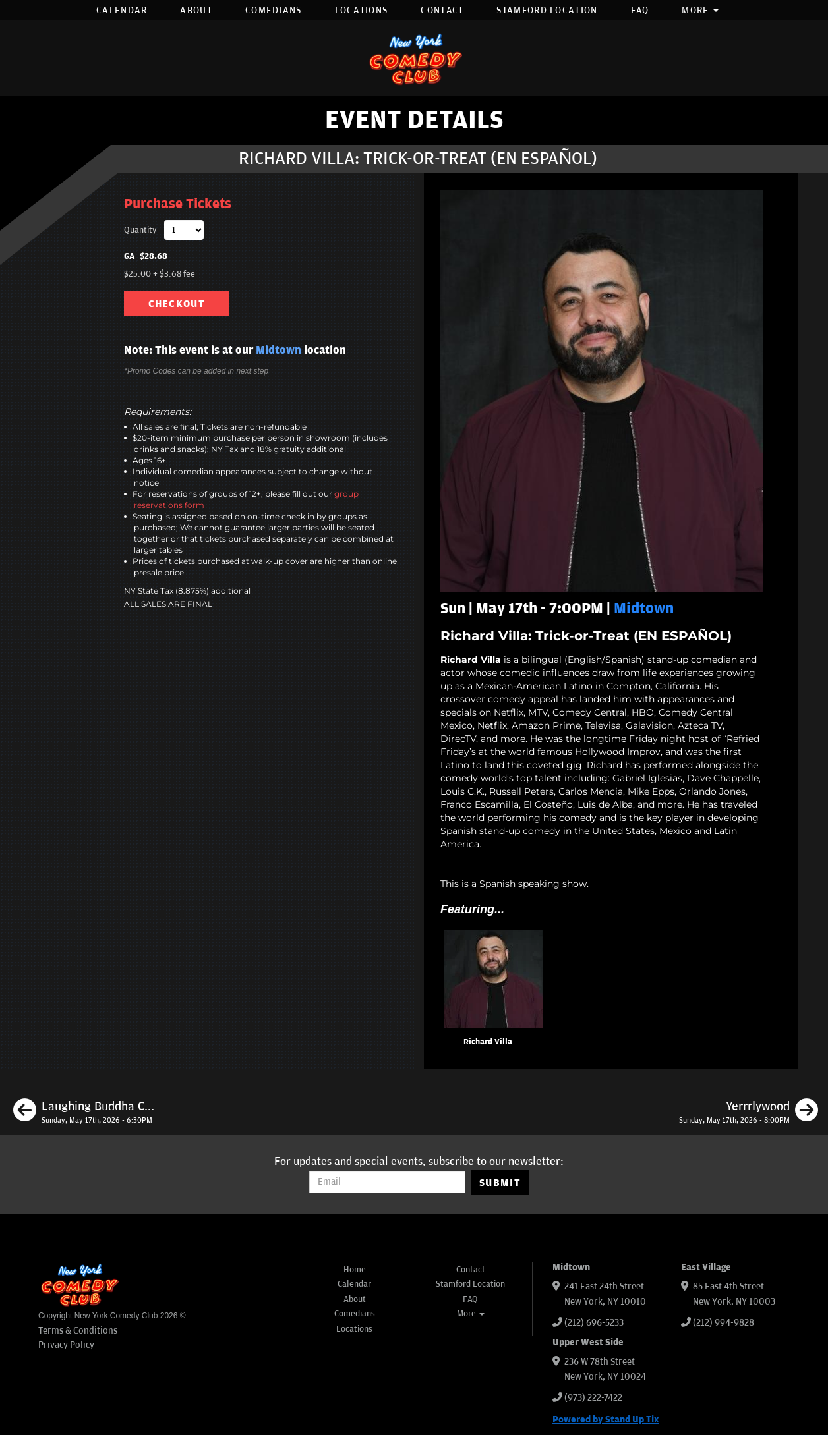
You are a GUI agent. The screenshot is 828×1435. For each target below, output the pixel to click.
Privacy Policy (66, 1345)
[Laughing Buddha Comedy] (83, 1112)
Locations (361, 10)
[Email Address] (387, 1182)
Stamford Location (546, 10)
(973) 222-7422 (593, 1397)
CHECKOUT (176, 304)
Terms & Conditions (77, 1330)
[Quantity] (184, 230)
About (196, 10)
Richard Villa (487, 1042)
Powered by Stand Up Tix (605, 1419)
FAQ (640, 10)
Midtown (278, 350)
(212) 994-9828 (723, 1322)
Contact (442, 10)
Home (354, 1269)
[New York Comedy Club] (414, 58)
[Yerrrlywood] (748, 1112)
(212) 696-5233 (594, 1322)
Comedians (273, 10)
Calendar (121, 10)
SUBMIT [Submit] (500, 1183)
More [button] (700, 10)
